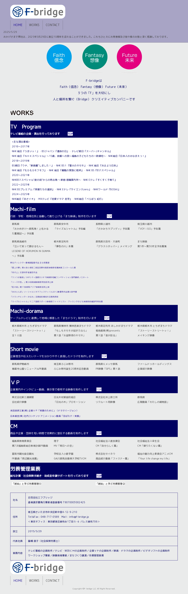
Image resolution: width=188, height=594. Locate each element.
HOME (18, 25)
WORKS (34, 25)
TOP (70, 134)
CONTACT (53, 25)
